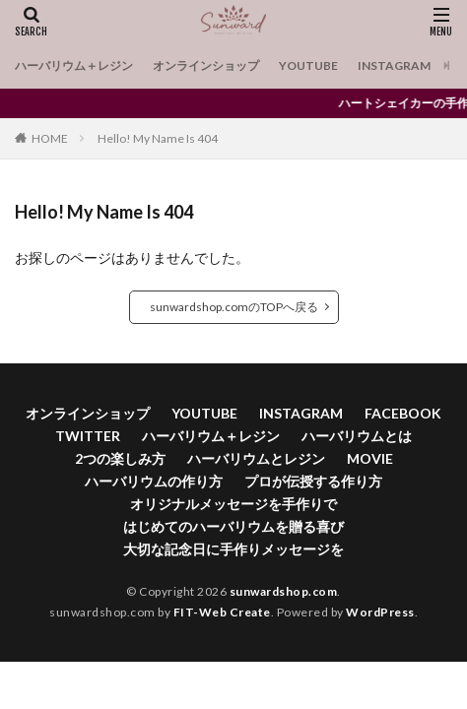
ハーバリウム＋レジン (74, 65)
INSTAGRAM (394, 65)
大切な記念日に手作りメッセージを (233, 549)
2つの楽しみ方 (120, 458)
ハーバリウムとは (356, 435)
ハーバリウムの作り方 (154, 481)
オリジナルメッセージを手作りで (233, 503)
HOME (50, 138)
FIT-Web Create (222, 612)
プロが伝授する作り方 (313, 481)
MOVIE (370, 458)
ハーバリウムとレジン (256, 458)
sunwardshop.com (284, 591)
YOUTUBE (308, 65)
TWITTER (87, 435)
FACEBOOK (403, 413)
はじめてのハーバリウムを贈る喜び (233, 526)
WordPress (380, 612)
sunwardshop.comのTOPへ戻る (234, 306)
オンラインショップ (206, 65)
